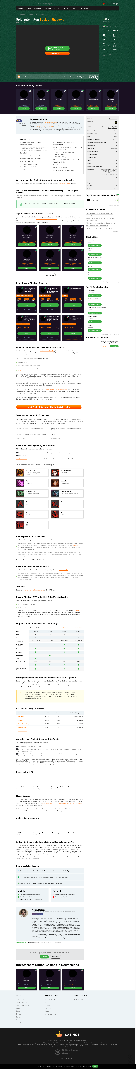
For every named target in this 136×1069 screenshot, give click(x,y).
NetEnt (102, 243)
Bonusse (57, 10)
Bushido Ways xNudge (24, 775)
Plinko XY (103, 279)
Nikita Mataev (24, 133)
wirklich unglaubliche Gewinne (47, 128)
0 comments (106, 23)
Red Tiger (70, 886)
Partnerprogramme (78, 1051)
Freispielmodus (63, 621)
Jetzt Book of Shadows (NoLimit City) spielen (48, 410)
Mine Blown (104, 241)
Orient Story (78, 679)
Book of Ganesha (105, 326)
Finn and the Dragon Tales (108, 260)
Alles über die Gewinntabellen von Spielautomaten (100, 224)
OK (95, 1066)
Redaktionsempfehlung (24, 299)
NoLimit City (19, 840)
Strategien (84, 10)
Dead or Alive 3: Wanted (107, 307)
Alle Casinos (50, 279)
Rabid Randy (104, 251)
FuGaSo (18, 886)
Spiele (29, 10)
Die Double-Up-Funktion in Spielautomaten (99, 230)
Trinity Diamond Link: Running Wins (109, 317)
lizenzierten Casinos (64, 187)
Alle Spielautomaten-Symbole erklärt (97, 227)
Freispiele (37, 10)
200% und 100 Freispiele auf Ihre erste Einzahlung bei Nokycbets (109, 354)
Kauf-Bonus (21, 374)
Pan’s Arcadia (104, 297)
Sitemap (47, 1062)
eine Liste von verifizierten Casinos (46, 222)
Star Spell (50, 679)
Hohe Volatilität (78, 662)
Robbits (103, 336)
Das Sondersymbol (21, 510)
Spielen (24, 110)
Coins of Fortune (22, 782)
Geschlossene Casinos (22, 1056)
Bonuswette (76, 597)
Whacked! (20, 771)
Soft (46, 1054)
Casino (20, 10)
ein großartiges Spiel (53, 123)
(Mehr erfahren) (87, 1066)
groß (65, 299)
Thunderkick (104, 299)
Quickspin (103, 338)
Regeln (74, 10)
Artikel (66, 10)
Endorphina (104, 328)
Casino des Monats (50, 1051)
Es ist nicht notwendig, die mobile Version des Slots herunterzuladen (62, 855)
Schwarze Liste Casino (23, 1054)
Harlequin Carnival (22, 779)
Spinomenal (54, 886)
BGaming (103, 281)
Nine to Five (21, 768)
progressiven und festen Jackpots (34, 641)
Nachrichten (48, 1059)
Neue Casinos (20, 1051)
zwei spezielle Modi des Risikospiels (56, 393)
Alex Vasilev (31, 994)
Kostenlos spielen (108, 247)
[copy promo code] (61, 106)
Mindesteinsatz (45, 299)
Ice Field (103, 270)
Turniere (48, 10)
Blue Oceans (64, 679)
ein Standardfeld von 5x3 (47, 354)
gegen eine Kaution (23, 327)
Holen (26, 308)
